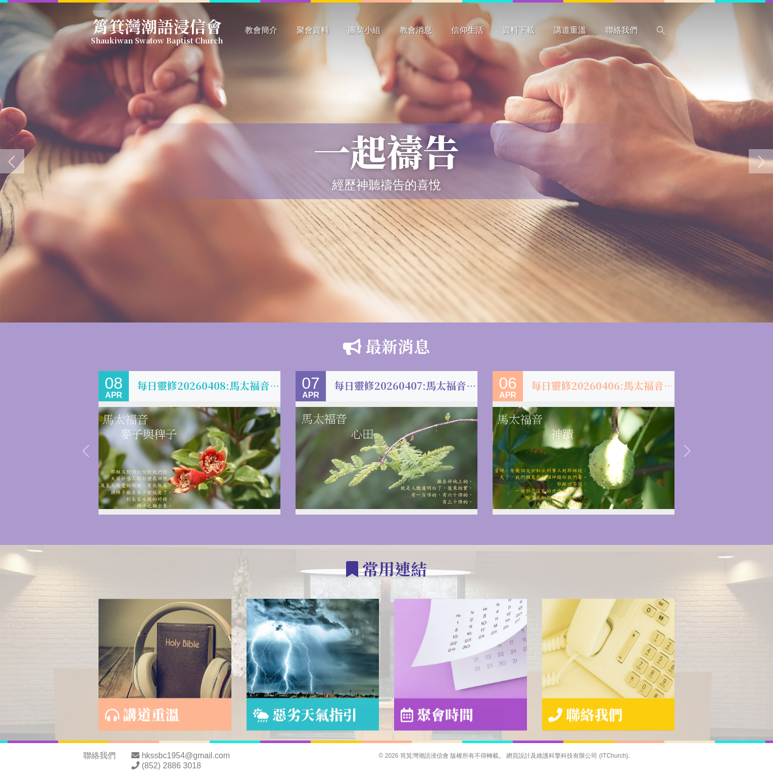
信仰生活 (467, 30)
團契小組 (364, 30)
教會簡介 (261, 30)
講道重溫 (570, 30)
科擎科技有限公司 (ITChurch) (588, 755)
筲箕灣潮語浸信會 (157, 29)
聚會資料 (313, 30)
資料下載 (518, 30)
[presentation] (12, 161)
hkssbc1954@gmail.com (185, 755)
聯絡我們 (621, 30)
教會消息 (416, 30)
